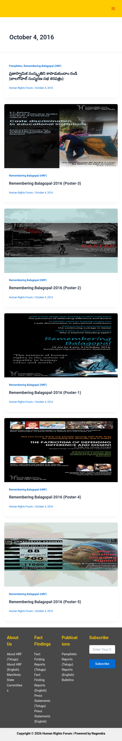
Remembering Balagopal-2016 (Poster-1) (45, 392)
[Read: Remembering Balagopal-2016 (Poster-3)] (61, 136)
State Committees (14, 685)
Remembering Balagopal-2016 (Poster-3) (45, 183)
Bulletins (68, 680)
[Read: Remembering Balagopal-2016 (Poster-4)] (61, 450)
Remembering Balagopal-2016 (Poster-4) (45, 497)
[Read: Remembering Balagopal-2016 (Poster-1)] (61, 345)
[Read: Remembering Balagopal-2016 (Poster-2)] (61, 240)
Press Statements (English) (42, 716)
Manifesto (14, 675)
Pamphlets (15, 66)
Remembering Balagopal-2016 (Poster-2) (45, 288)
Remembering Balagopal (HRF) (42, 66)
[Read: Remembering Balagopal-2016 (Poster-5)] (61, 554)
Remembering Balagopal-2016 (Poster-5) (45, 602)
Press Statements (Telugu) (42, 701)
